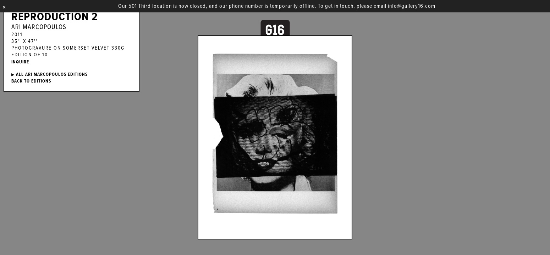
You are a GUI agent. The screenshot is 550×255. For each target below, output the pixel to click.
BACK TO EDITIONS (31, 81)
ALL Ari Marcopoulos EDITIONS (49, 75)
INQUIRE (20, 62)
